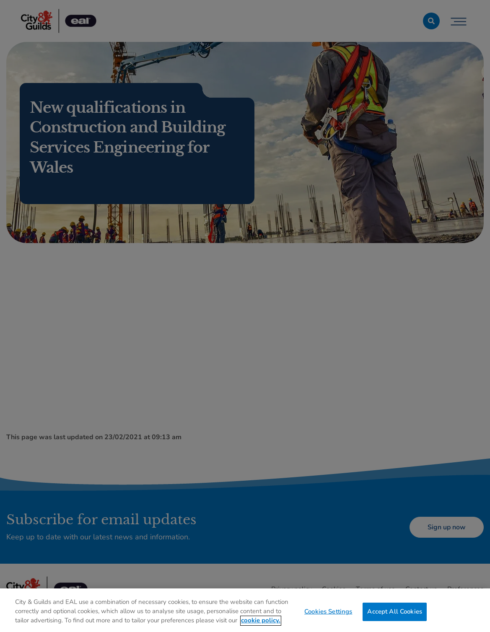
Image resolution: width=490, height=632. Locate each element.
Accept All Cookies (394, 614)
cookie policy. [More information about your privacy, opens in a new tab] (260, 623)
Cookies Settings (328, 614)
